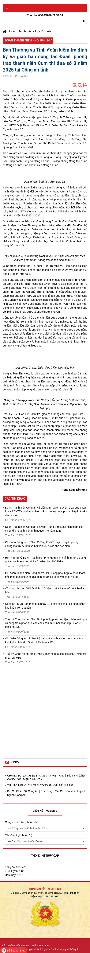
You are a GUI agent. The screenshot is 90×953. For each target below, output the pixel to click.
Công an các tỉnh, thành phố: (22, 822)
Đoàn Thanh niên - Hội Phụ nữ (30, 31)
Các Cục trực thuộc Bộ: (19, 835)
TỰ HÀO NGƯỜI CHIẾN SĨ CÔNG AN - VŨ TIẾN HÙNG (40, 785)
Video (15, 762)
